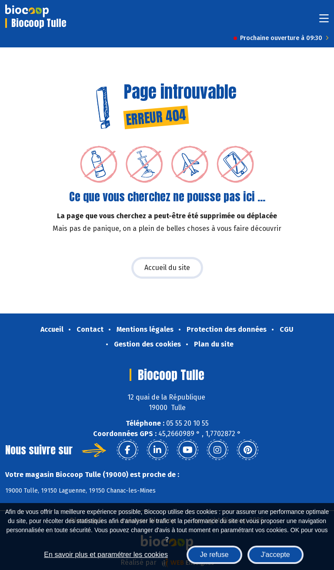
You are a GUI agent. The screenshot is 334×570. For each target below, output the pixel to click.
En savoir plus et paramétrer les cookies (106, 554)
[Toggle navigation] (324, 21)
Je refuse (214, 554)
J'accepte (275, 554)
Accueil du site (167, 267)
